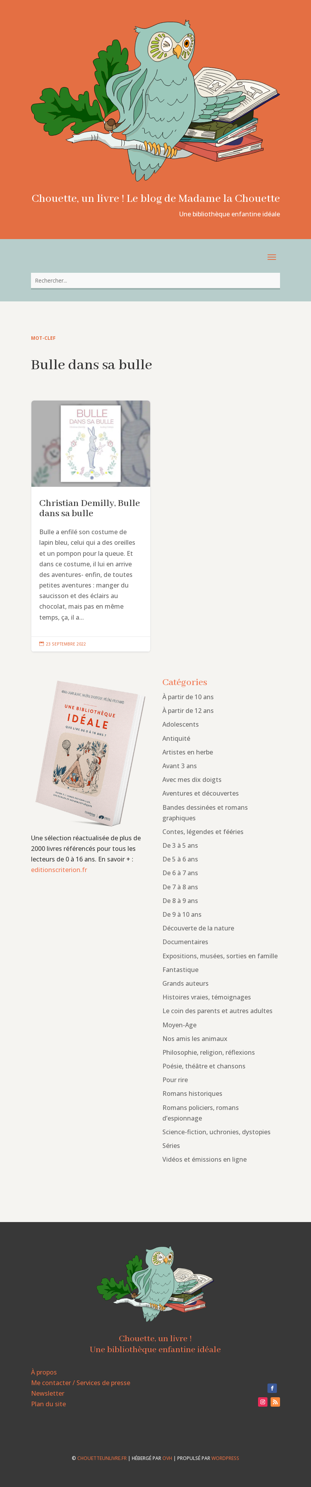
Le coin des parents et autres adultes (217, 1010)
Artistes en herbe (187, 752)
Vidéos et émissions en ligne (204, 1159)
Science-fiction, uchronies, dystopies (216, 1132)
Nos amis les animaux (194, 1038)
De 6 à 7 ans (180, 873)
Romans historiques (192, 1093)
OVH (167, 1458)
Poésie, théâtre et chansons (204, 1066)
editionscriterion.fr (59, 869)
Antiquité (176, 738)
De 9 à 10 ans (182, 914)
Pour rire (175, 1079)
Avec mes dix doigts (192, 779)
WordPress (225, 1458)
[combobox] (155, 280)
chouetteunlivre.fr (102, 1458)
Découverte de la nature (198, 928)
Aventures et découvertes (200, 793)
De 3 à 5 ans (180, 845)
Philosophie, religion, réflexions (208, 1052)
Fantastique (180, 969)
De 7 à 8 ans (180, 887)
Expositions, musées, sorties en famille (220, 956)
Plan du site (48, 1404)
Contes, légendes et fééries (203, 831)
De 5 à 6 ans (180, 859)
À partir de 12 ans (188, 710)
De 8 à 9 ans (180, 900)
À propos (44, 1372)
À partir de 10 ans (188, 697)
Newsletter (47, 1393)
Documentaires (185, 942)
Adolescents (180, 724)
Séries (171, 1145)
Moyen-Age (179, 1025)
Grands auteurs (185, 983)
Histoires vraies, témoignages (206, 997)
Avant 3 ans (179, 766)
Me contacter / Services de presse (80, 1382)
